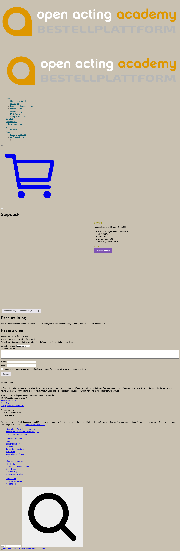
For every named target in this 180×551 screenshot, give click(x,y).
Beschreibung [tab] (10, 311)
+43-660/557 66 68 (8, 400)
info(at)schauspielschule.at (12, 406)
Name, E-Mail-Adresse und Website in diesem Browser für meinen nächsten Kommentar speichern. (45, 369)
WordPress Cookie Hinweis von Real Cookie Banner (24, 549)
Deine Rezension (8, 348)
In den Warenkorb (102, 250)
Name (4, 362)
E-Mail (4, 365)
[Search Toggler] (2, 549)
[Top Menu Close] (2, 145)
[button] (30, 205)
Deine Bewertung (8, 346)
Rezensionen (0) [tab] (25, 311)
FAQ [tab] (37, 311)
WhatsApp (5, 403)
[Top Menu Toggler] (2, 208)
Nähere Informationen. (35, 425)
